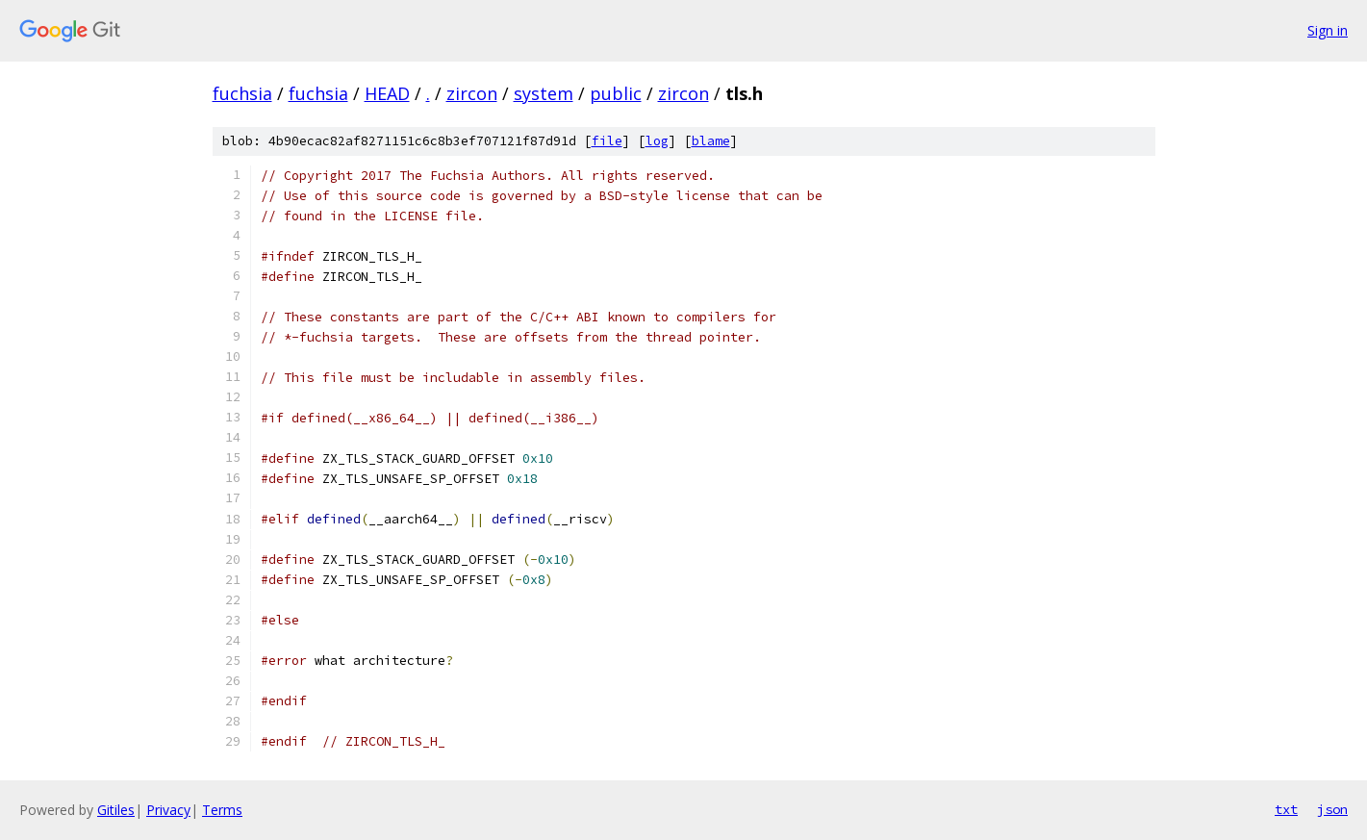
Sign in (1327, 30)
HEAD (387, 93)
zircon (471, 93)
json (1332, 809)
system (543, 93)
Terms (222, 810)
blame (711, 141)
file (607, 141)
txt (1286, 809)
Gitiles (116, 810)
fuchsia (242, 93)
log (657, 141)
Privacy (168, 810)
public (616, 93)
